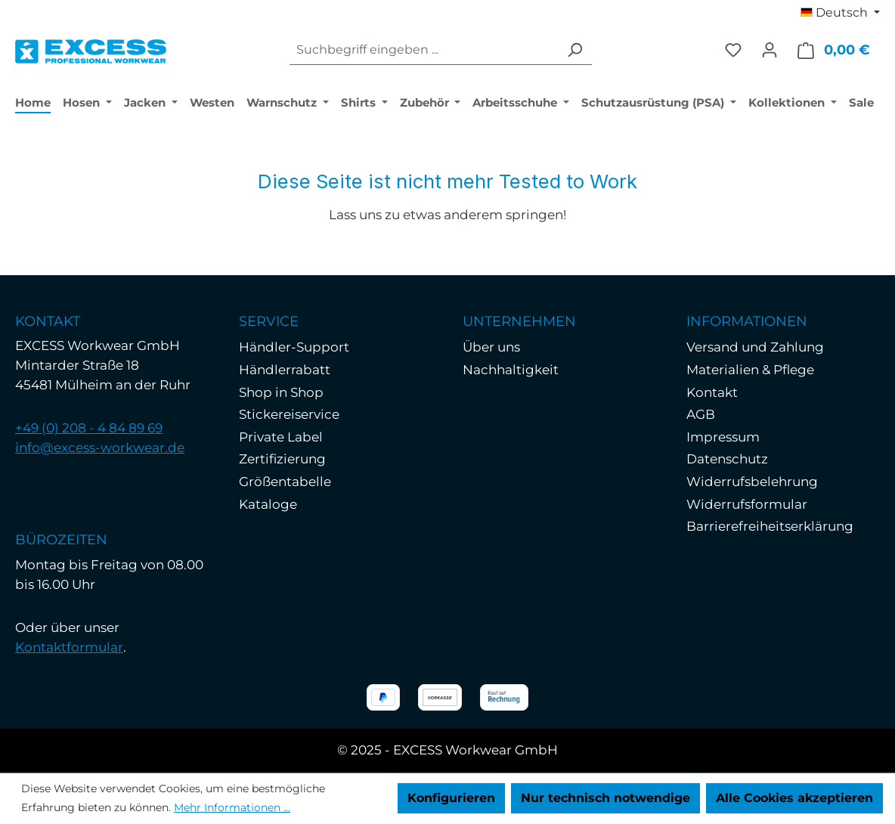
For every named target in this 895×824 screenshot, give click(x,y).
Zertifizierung (282, 458)
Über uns (491, 347)
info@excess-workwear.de (99, 447)
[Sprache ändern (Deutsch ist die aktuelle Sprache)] (840, 13)
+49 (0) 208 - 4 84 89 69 (89, 427)
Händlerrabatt (284, 369)
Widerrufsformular (746, 504)
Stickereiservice (289, 414)
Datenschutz (727, 458)
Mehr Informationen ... (232, 807)
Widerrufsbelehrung (752, 481)
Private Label (281, 437)
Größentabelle (285, 481)
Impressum (723, 437)
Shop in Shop (281, 392)
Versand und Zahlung (755, 347)
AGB (700, 414)
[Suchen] (574, 50)
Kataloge (268, 504)
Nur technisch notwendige (605, 798)
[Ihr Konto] (769, 50)
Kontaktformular (69, 647)
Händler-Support (294, 347)
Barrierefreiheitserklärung (769, 526)
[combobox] (424, 50)
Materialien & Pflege (750, 369)
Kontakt (712, 392)
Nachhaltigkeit (511, 369)
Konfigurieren (451, 798)
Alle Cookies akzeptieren (794, 798)
